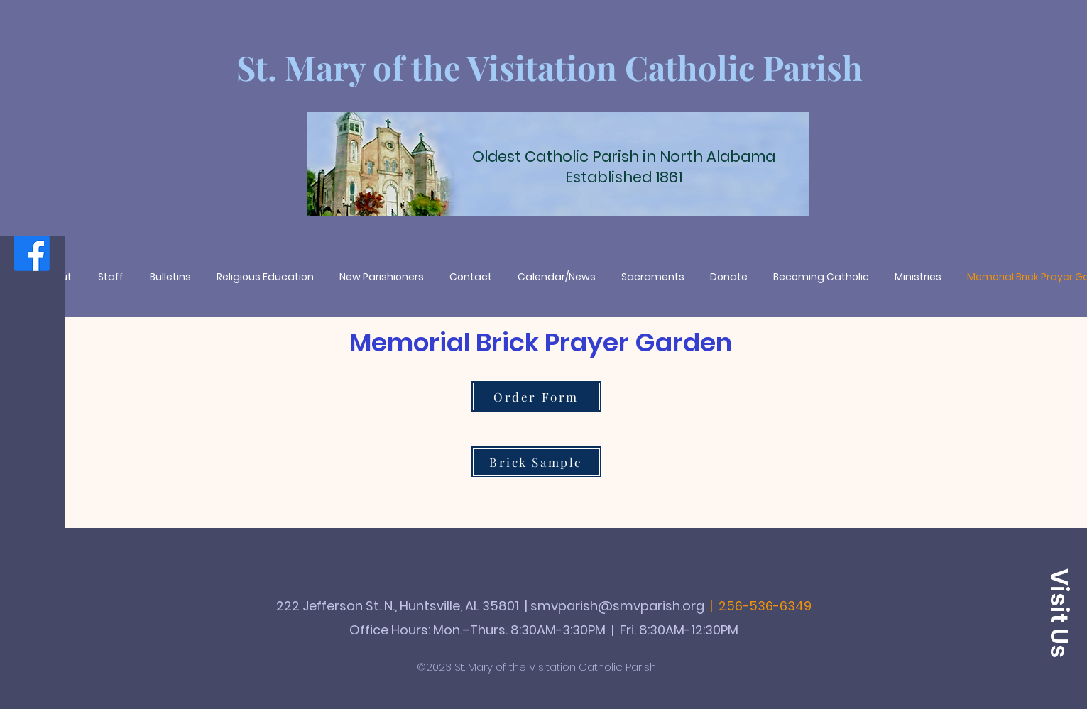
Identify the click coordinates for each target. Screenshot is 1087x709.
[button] (1058, 613)
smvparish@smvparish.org (617, 606)
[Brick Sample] (536, 462)
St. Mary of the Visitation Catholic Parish (549, 67)
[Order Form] (536, 396)
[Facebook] (32, 253)
